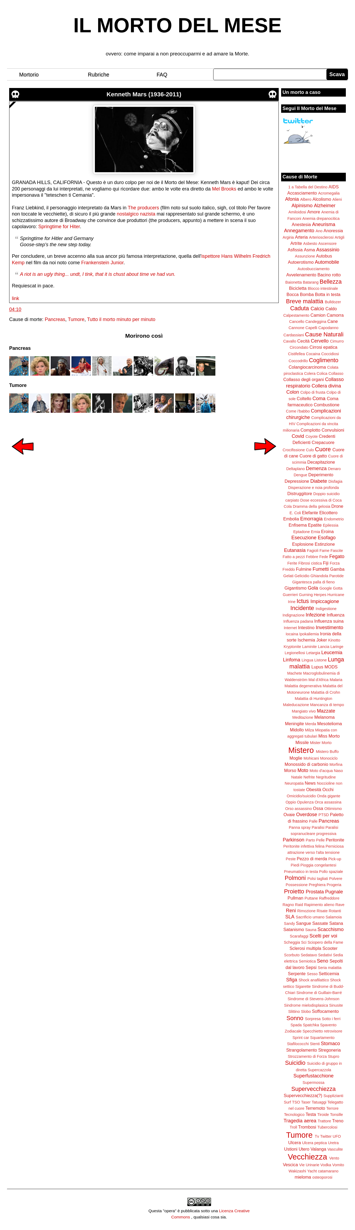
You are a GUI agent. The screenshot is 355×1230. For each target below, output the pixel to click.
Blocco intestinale (323, 288)
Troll (293, 1127)
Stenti (315, 1044)
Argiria (288, 237)
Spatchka (311, 1025)
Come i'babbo (298, 411)
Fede (323, 557)
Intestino (306, 627)
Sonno (295, 1018)
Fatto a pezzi (294, 557)
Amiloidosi (297, 212)
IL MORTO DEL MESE (177, 25)
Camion (318, 315)
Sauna (310, 930)
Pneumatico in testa (301, 871)
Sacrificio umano (310, 917)
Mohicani (311, 758)
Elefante (310, 512)
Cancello (296, 321)
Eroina (327, 531)
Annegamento (299, 230)
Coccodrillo (298, 361)
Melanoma (324, 717)
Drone (337, 506)
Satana (336, 923)
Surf (287, 1102)
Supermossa (314, 1082)
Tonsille (336, 1114)
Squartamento (322, 1037)
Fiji (326, 563)
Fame (324, 550)
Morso (290, 770)
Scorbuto (292, 955)
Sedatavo (309, 955)
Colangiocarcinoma (307, 367)
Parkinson (293, 840)
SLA (289, 916)
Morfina (335, 764)
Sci (303, 942)
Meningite (294, 723)
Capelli (311, 328)
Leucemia (331, 652)
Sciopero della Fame (325, 942)
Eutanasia (295, 550)
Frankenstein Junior (102, 262)
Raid (299, 905)
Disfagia (335, 481)
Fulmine (304, 569)
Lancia (323, 646)
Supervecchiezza (313, 1088)
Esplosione (302, 544)
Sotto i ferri (331, 1019)
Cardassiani (294, 335)
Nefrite (309, 777)
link (15, 298)
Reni (291, 910)
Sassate (320, 923)
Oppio (290, 802)
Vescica (290, 1164)
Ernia (315, 532)
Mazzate (326, 711)
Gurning (306, 595)
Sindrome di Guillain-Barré (319, 993)
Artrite (296, 243)
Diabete (318, 481)
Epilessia (331, 525)
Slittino (294, 1011)
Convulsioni (333, 430)
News (310, 783)
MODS (331, 666)
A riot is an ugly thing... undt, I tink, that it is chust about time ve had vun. (97, 274)
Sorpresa (312, 1019)
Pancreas (55, 319)
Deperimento (320, 474)
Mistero (301, 750)
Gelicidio (302, 576)
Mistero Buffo (327, 751)
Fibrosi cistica (310, 563)
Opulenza (305, 802)
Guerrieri (290, 595)
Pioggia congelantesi (318, 865)
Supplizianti (333, 1096)
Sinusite (336, 1005)
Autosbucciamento (313, 269)
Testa (311, 1114)
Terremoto (315, 1108)
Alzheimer (325, 205)
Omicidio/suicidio (301, 796)
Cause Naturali (324, 334)
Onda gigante (328, 796)
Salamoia (334, 917)
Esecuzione (303, 537)
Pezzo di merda (312, 858)
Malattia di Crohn (325, 692)
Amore (313, 211)
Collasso (336, 373)
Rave (339, 905)
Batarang (310, 282)
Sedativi (325, 955)
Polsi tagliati (317, 878)
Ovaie (289, 814)
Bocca (293, 294)
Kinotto (334, 640)
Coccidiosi (330, 354)
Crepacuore (323, 442)
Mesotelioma (329, 723)
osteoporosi (322, 1177)
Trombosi (307, 1127)
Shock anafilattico (314, 980)
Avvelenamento (301, 274)
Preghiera (317, 885)
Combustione (326, 404)
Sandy (289, 923)
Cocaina (313, 354)
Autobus (324, 255)
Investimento (329, 627)
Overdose (306, 814)
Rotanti (335, 911)
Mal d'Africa (318, 680)
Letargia (313, 653)
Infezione (315, 615)
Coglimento (323, 360)
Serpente (297, 973)
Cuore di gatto (313, 455)
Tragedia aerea (300, 1120)
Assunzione (305, 256)
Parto (310, 840)
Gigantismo (295, 588)
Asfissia (295, 249)
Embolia (291, 518)
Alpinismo (301, 205)
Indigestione (326, 609)
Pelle (320, 840)
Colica (322, 373)
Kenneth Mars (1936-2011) (143, 94)
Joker (321, 639)
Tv (317, 1136)
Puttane (311, 898)
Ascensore (327, 243)
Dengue (300, 475)
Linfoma (291, 659)
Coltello (304, 398)
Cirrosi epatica (323, 347)
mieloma (303, 1177)
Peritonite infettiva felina (304, 846)
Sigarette (303, 986)
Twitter (326, 1136)
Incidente (302, 608)
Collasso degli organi (303, 379)
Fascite (336, 550)
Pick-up (334, 859)
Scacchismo (331, 929)
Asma (309, 249)
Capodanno (328, 328)
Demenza (316, 468)
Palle (313, 821)
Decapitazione (321, 462)
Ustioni (290, 1149)
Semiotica (307, 961)
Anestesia (301, 224)
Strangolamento (301, 1050)
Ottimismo (333, 808)
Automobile (327, 262)
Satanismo (293, 929)
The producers (143, 207)
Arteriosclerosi (321, 237)
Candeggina (315, 321)
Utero (304, 1149)
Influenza (335, 614)
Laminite (309, 646)
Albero (306, 199)
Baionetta (293, 282)
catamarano (328, 1171)
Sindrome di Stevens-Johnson (313, 999)
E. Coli (295, 513)
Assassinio (327, 249)
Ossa (318, 808)
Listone (320, 660)
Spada (296, 1025)
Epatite (315, 525)
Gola (313, 588)
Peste (291, 859)
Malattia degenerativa (303, 686)
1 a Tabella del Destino (307, 187)
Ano (319, 231)
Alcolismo (321, 199)
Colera (309, 373)
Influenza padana (298, 621)
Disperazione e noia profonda (313, 487)
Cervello (320, 341)
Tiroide (323, 1114)
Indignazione (293, 615)
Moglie (295, 758)
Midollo (297, 729)
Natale (296, 777)
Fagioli (312, 550)
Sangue (303, 923)
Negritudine (326, 777)
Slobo (306, 1011)
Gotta (337, 588)
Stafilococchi (298, 1044)
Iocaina (292, 634)
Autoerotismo (300, 262)
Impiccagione (325, 601)
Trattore (324, 1121)
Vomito (338, 1165)
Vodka (325, 1165)
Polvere (335, 878)
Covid (298, 436)
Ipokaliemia (309, 634)
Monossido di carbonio (306, 764)
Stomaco (330, 1043)
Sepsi (311, 967)
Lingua (307, 660)
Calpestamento (296, 315)
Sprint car (300, 1037)
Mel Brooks (224, 189)
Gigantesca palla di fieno (313, 582)
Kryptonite (292, 646)
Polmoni (295, 878)
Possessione (297, 885)
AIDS (334, 186)
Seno (322, 961)
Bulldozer (333, 302)
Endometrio (334, 519)
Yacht (312, 1171)
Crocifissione (294, 450)
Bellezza (331, 281)
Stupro (333, 1056)
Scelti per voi (323, 936)
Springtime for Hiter (59, 226)
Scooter (329, 948)
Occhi (327, 789)
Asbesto (310, 243)
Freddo (288, 569)
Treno (337, 1120)
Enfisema (298, 525)
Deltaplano (295, 469)
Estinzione (325, 544)
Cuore (323, 449)
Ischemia (306, 639)
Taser (306, 1102)
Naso (338, 771)
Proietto (294, 891)
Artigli (339, 237)
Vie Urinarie (309, 1165)
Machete (294, 673)
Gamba (337, 569)
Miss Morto (329, 736)
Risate (322, 911)
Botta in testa (327, 294)
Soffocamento (325, 1011)
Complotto (310, 430)
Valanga (318, 1149)
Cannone (296, 328)
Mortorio (29, 74)
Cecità (303, 341)
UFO (337, 1136)
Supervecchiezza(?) (303, 1095)
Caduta (299, 308)
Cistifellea (296, 354)
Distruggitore (299, 493)
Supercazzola (319, 1070)
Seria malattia (330, 967)
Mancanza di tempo (327, 705)
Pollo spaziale (331, 871)
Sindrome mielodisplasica (306, 1005)
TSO (296, 1102)
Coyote (311, 436)
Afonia (292, 199)
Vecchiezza (307, 1157)
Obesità (313, 789)
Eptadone (301, 532)
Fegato (336, 556)
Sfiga (291, 979)
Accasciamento (302, 193)
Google (325, 588)
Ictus (303, 601)
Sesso (312, 974)
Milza (309, 730)
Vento (334, 1158)
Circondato (298, 347)
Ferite (292, 563)
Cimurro (337, 341)
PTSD (324, 815)
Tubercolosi (327, 1127)
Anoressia (333, 230)
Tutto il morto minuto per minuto (121, 319)
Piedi (295, 865)
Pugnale (334, 891)
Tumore (76, 319)
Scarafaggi (299, 936)
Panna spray (300, 827)
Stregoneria (329, 1050)
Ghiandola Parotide (327, 576)
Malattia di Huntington (313, 698)
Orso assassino (298, 808)
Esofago (327, 537)
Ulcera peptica (314, 1143)
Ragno (288, 905)
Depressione (297, 481)
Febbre (312, 557)
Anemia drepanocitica (320, 218)
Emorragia (311, 518)
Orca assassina (328, 802)
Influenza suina (329, 621)
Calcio (317, 308)
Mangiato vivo (304, 711)
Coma (318, 398)
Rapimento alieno (319, 905)
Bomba (307, 294)
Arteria (301, 237)
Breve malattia (304, 301)
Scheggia (292, 942)
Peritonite (335, 839)
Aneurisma (323, 224)
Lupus (317, 666)
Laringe (336, 646)
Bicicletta (297, 288)
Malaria (336, 680)
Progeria (334, 885)
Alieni (337, 199)
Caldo (331, 308)
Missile (302, 742)
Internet (290, 628)
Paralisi (318, 827)
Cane (332, 321)
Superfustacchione (313, 1076)
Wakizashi (297, 1171)
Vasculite (335, 1149)
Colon (292, 392)
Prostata (315, 891)
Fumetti (321, 569)
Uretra (333, 1143)
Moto (302, 770)
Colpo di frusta (312, 392)
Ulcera (294, 1142)
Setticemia (329, 973)
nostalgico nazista (136, 214)
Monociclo (328, 758)
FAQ (162, 74)
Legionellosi (295, 653)
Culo (310, 450)
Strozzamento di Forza (307, 1056)
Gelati (288, 576)
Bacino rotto (329, 274)
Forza (335, 563)
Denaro (334, 469)
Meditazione (302, 717)
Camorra (335, 315)
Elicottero (328, 512)
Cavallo (289, 341)
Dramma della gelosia (311, 506)
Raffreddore (329, 898)
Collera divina (326, 386)
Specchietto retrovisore (322, 1031)
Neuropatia (294, 783)
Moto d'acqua (321, 771)
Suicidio (295, 1062)
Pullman (295, 898)
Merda (310, 724)
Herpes (320, 595)
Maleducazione (296, 705)
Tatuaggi (319, 1102)
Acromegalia (329, 193)
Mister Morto (321, 743)
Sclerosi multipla (305, 948)
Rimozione (306, 911)
